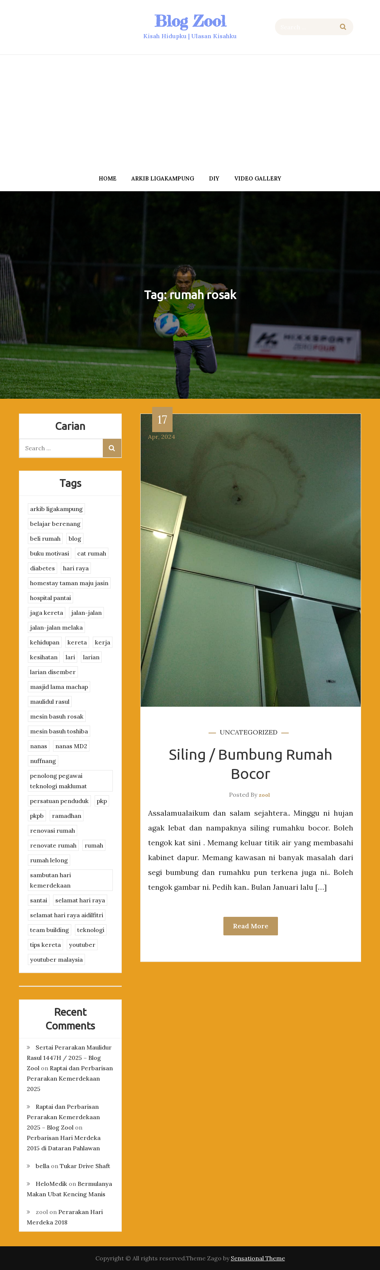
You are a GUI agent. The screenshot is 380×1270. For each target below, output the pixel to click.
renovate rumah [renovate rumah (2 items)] (53, 845)
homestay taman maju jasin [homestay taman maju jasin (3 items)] (69, 583)
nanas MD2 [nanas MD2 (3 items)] (71, 746)
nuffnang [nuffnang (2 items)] (43, 761)
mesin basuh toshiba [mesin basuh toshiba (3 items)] (59, 731)
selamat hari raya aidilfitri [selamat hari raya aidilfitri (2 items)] (66, 915)
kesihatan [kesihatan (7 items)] (44, 657)
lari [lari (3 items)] (70, 657)
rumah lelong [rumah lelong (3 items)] (49, 860)
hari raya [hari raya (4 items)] (76, 568)
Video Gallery (257, 178)
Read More (250, 926)
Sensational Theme (258, 1258)
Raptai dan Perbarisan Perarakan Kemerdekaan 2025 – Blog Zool (63, 1117)
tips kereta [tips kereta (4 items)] (45, 944)
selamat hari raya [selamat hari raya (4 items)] (80, 900)
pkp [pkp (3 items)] (102, 801)
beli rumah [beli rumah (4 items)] (45, 538)
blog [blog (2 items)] (75, 538)
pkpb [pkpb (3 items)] (37, 815)
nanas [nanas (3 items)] (38, 746)
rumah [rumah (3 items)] (94, 845)
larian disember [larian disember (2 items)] (53, 672)
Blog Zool (190, 20)
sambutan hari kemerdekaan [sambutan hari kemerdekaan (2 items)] (50, 880)
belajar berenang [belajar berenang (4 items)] (55, 523)
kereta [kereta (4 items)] (77, 642)
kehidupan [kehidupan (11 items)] (44, 642)
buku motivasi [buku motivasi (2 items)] (49, 553)
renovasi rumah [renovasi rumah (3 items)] (52, 830)
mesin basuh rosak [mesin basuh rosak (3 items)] (56, 716)
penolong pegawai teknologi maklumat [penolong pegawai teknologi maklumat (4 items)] (58, 781)
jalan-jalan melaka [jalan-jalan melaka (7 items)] (56, 627)
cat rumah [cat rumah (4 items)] (91, 553)
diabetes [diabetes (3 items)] (42, 568)
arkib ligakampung (162, 178)
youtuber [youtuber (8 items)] (82, 944)
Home (108, 178)
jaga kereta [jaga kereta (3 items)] (46, 612)
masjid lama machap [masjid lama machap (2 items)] (59, 686)
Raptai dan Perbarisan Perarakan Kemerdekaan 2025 (70, 1078)
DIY (214, 178)
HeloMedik (51, 1183)
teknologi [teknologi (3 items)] (90, 930)
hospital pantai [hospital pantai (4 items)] (50, 597)
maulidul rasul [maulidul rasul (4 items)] (49, 701)
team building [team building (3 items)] (49, 930)
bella (42, 1166)
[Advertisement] (190, 112)
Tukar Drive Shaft (85, 1166)
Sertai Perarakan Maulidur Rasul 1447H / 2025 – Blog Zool (69, 1058)
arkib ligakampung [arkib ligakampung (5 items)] (56, 509)
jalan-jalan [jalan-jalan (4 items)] (86, 612)
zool (264, 795)
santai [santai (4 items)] (38, 900)
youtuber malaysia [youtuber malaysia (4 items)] (56, 959)
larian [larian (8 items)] (91, 657)
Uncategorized (249, 732)
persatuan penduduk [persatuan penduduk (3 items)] (59, 801)
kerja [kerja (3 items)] (102, 642)
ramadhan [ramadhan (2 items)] (66, 815)
